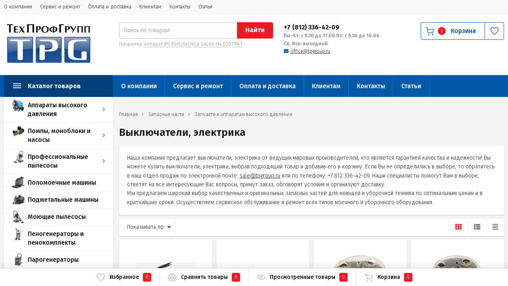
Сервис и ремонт (60, 7)
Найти (255, 30)
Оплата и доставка (109, 7)
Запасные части (166, 114)
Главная (128, 114)
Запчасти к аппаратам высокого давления (243, 114)
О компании (18, 7)
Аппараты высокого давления (57, 109)
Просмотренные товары (302, 277)
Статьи (205, 7)
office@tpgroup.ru (310, 51)
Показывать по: (146, 227)
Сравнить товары (203, 277)
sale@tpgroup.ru (260, 175)
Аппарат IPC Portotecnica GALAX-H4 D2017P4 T (193, 44)
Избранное (123, 277)
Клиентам (150, 7)
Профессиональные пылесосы (58, 161)
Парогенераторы (53, 259)
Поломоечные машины (62, 182)
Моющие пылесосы (57, 216)
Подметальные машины (63, 199)
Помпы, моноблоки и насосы (59, 135)
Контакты (179, 7)
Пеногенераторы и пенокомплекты (56, 238)
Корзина (388, 277)
